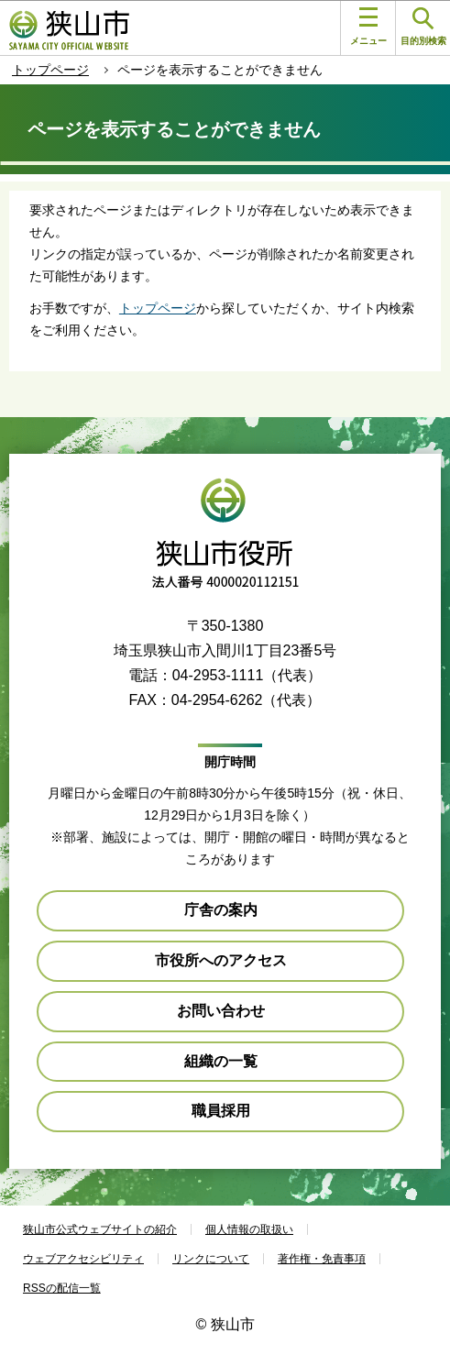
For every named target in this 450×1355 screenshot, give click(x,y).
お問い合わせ (221, 1011)
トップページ (50, 69)
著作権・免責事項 (322, 1258)
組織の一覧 (221, 1061)
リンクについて (210, 1258)
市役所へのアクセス (221, 960)
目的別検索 (423, 27)
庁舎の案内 (221, 910)
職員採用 (221, 1110)
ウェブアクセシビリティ (83, 1258)
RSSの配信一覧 (62, 1288)
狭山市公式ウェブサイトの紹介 (100, 1229)
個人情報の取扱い (249, 1229)
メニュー (368, 26)
